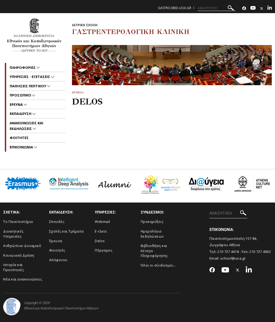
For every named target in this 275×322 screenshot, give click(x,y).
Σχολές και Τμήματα (66, 231)
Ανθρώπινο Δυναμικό (22, 245)
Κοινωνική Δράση (18, 255)
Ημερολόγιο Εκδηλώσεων (152, 234)
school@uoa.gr (233, 258)
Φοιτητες (19, 137)
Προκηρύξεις (152, 221)
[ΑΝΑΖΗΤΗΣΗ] (217, 8)
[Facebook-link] (244, 8)
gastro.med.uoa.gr (174, 8)
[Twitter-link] (261, 8)
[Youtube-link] (253, 8)
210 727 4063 (260, 251)
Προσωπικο (21, 95)
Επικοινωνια (22, 147)
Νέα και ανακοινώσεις (22, 279)
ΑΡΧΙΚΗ (77, 92)
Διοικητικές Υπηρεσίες (13, 234)
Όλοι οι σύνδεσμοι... (158, 265)
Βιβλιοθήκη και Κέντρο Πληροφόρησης (154, 250)
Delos (100, 240)
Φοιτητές (57, 250)
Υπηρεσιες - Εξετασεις (30, 76)
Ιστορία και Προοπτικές (13, 267)
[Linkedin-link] (269, 8)
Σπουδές (56, 221)
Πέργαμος (103, 250)
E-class (101, 231)
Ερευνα (17, 104)
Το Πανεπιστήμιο (18, 221)
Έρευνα (55, 240)
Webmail (102, 221)
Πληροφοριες (23, 67)
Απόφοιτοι (58, 259)
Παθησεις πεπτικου (28, 86)
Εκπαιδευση (21, 113)
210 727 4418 (228, 251)
